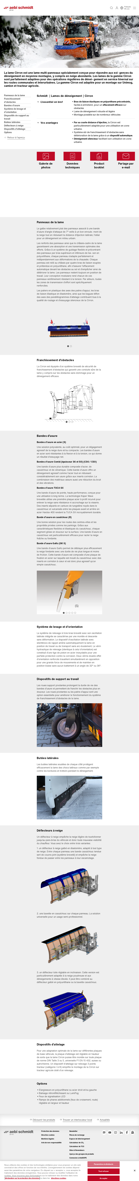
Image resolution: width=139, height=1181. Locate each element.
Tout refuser (103, 1171)
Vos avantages (47, 126)
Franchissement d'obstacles (12, 104)
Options (8, 136)
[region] (69, 1171)
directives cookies (58, 1178)
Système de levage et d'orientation (15, 114)
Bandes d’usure (12, 109)
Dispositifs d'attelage (15, 132)
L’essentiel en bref (50, 105)
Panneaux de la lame (14, 99)
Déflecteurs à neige (14, 129)
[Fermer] (135, 1171)
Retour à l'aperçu (16, 141)
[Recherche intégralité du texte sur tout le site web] (111, 9)
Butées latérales (12, 125)
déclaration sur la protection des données (22, 1178)
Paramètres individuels (103, 1164)
